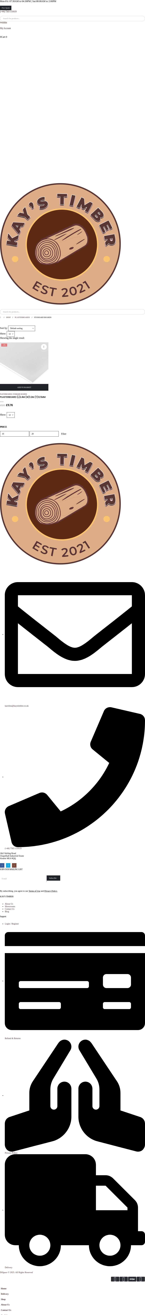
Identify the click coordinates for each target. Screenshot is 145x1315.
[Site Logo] (60, 244)
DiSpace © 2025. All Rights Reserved (16, 1272)
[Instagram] (14, 865)
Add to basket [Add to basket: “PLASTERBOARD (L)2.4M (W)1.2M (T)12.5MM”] (24, 387)
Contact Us (6, 1310)
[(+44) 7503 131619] (72, 11)
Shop (3, 1299)
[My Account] (72, 28)
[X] (8, 865)
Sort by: (4, 328)
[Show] (11, 334)
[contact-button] (53, 878)
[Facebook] (2, 865)
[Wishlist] (72, 22)
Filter (63, 434)
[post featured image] (24, 366)
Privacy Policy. (51, 891)
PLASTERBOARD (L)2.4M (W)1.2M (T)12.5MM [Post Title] (23, 397)
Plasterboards (6, 394)
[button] (2, 1283)
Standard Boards (20, 394)
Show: (3, 333)
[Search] (33, 18)
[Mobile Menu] (2, 307)
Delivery (5, 1294)
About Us (5, 1304)
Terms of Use (34, 891)
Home (3, 1288)
